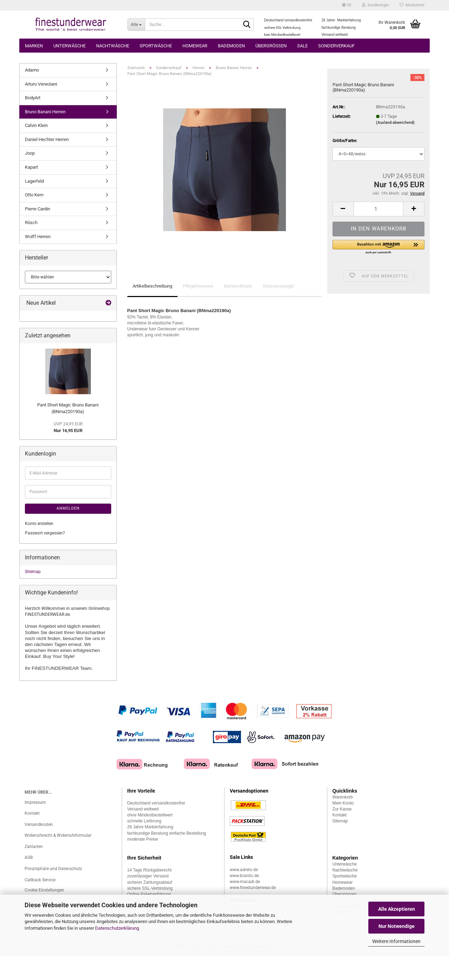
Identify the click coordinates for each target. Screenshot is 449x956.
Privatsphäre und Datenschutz (53, 868)
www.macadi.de (245, 881)
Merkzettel (412, 5)
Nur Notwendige (396, 926)
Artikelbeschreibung (152, 286)
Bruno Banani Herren (45, 111)
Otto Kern (34, 194)
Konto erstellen (39, 523)
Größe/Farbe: (345, 140)
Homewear (194, 45)
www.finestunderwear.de (253, 887)
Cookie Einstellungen (44, 890)
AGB (29, 857)
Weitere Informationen (396, 941)
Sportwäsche (156, 45)
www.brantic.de (244, 875)
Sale (302, 45)
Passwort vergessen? (45, 533)
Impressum (35, 802)
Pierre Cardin (37, 208)
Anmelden (68, 508)
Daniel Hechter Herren (47, 139)
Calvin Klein (36, 125)
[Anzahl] (378, 209)
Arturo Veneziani (41, 84)
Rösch (31, 222)
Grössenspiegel (278, 286)
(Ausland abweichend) (395, 122)
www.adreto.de (244, 869)
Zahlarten (34, 846)
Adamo (32, 70)
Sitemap (33, 571)
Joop (30, 153)
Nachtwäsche (112, 45)
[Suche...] (136, 24)
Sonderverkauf (336, 45)
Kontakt (32, 813)
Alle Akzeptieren (396, 909)
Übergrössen (271, 45)
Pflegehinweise (198, 286)
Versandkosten (39, 824)
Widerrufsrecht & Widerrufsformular (58, 835)
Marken (34, 45)
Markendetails (238, 286)
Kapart (31, 167)
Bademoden (231, 45)
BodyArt (32, 97)
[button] (347, 5)
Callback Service (40, 879)
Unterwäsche (69, 45)
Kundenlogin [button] (375, 5)
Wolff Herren (38, 236)
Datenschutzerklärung (117, 928)
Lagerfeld (34, 181)
